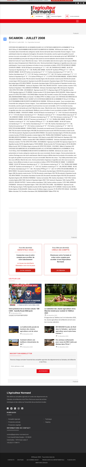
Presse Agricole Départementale (53, 460)
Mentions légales (41, 462)
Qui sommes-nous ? (33, 460)
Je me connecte (73, 16)
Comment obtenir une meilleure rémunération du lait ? (29, 342)
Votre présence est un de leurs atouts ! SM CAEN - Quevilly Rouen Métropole (24, 310)
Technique (48, 419)
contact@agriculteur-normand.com (18, 434)
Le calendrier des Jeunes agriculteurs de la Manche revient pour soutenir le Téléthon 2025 (59, 311)
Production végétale (14, 425)
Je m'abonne (34, 16)
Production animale (14, 422)
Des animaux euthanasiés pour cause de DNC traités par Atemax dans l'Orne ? (66, 342)
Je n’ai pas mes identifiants (25, 263)
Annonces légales (53, 16)
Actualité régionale (14, 419)
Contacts (11, 460)
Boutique (20, 460)
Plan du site (71, 460)
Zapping (47, 422)
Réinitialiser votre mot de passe (25, 265)
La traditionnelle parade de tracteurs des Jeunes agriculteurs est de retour (29, 329)
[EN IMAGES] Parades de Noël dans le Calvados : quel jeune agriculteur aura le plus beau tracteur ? (66, 330)
